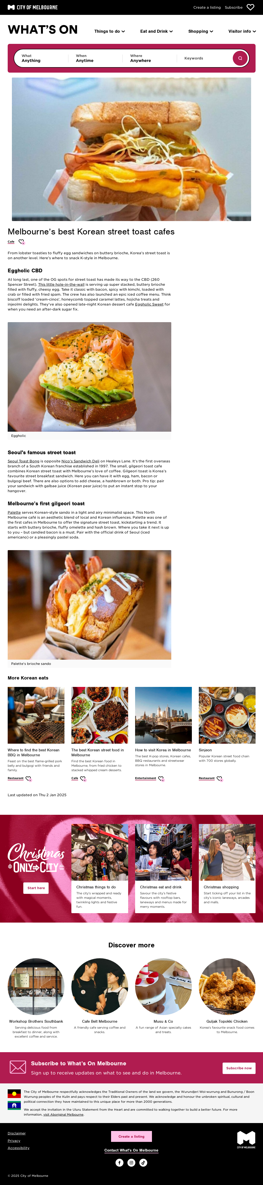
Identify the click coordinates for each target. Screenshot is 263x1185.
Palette (14, 512)
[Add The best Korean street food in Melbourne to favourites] (83, 779)
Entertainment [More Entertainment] (145, 778)
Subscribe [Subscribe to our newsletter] (234, 7)
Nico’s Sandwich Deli (80, 461)
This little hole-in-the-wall (61, 284)
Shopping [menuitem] (200, 31)
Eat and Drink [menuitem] (156, 31)
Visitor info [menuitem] (242, 31)
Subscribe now (239, 1068)
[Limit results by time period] (95, 58)
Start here (36, 888)
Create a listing (207, 7)
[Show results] (240, 58)
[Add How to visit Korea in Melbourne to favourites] (161, 779)
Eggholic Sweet (149, 304)
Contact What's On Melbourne (131, 1150)
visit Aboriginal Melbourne (63, 1114)
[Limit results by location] (150, 58)
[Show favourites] (250, 7)
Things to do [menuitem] (109, 31)
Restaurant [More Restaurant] (16, 778)
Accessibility (18, 1148)
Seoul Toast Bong (23, 461)
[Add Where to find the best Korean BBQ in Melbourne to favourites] (29, 779)
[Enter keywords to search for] (204, 60)
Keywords (193, 58)
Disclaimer (17, 1133)
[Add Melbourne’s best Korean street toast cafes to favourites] (22, 242)
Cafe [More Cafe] (11, 241)
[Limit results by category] (41, 58)
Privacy (14, 1141)
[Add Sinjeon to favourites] (220, 779)
